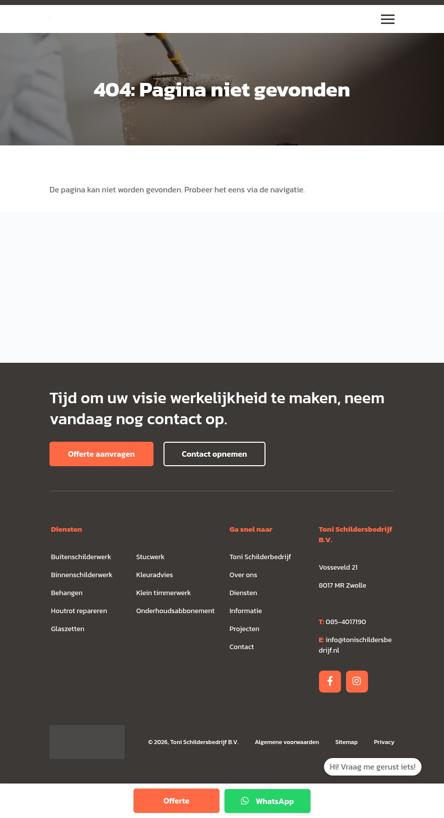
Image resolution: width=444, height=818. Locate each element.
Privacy (384, 742)
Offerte (177, 801)
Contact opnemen (214, 454)
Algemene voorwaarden (287, 742)
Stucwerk (150, 557)
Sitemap (347, 742)
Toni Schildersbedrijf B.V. (204, 742)
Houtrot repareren (79, 611)
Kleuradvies (155, 575)
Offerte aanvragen (101, 454)
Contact (242, 647)
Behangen (66, 593)
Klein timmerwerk (164, 593)
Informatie (246, 611)
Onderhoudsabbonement (175, 611)
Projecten (245, 629)
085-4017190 (342, 622)
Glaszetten (67, 629)
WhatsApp (267, 801)
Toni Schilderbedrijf (260, 557)
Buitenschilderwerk (81, 557)
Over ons (243, 575)
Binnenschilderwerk (81, 575)
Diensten (243, 593)
